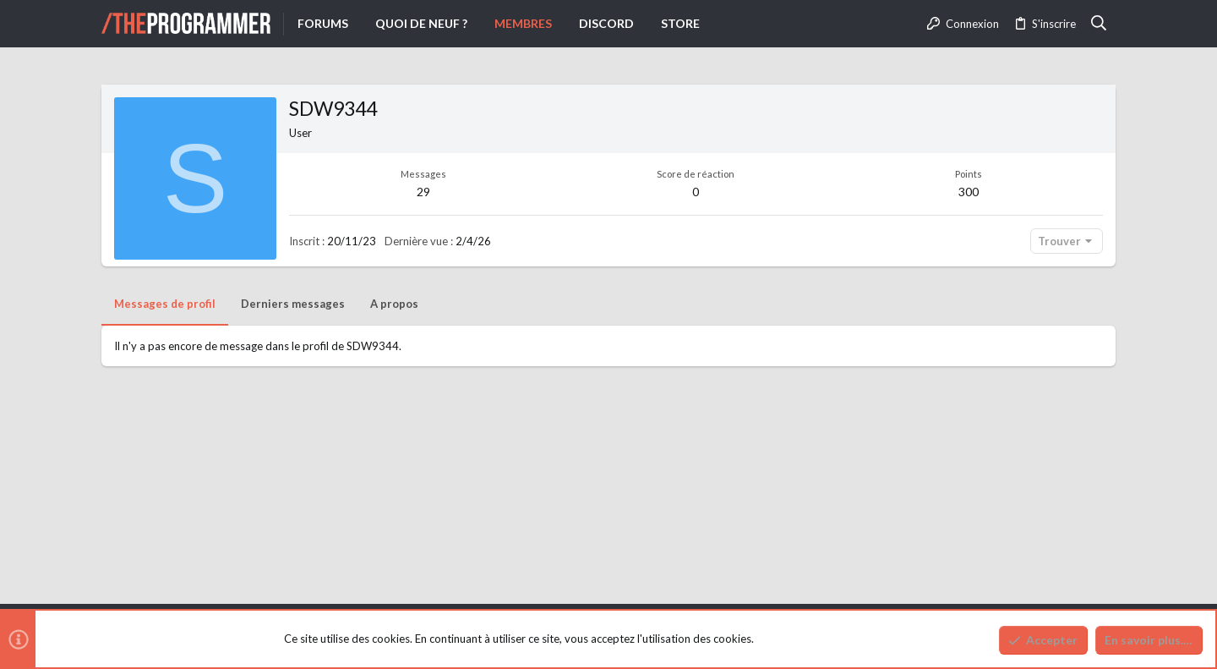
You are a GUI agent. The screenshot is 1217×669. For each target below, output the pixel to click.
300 (968, 191)
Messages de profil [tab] (165, 303)
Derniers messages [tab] (293, 303)
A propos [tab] (394, 303)
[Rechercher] (1099, 23)
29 (423, 191)
